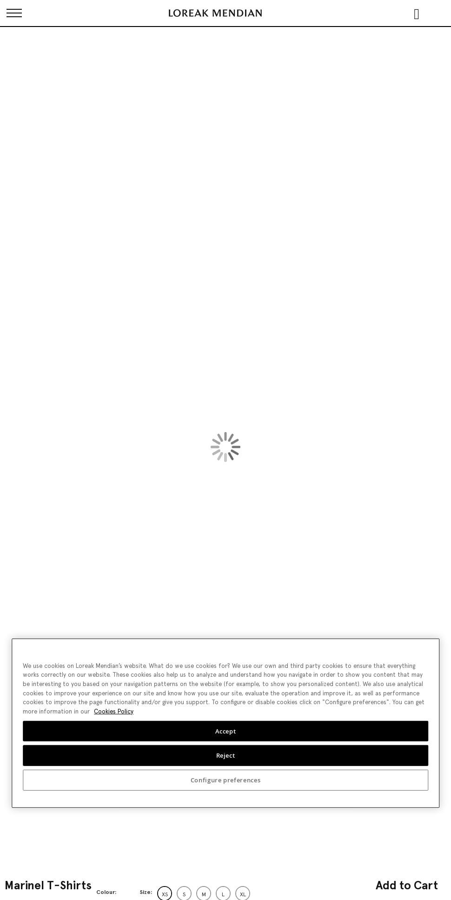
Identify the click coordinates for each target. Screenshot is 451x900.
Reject (225, 755)
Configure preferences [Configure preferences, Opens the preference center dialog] (226, 780)
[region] (225, 723)
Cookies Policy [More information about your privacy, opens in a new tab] (113, 711)
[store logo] (215, 13)
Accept (225, 731)
